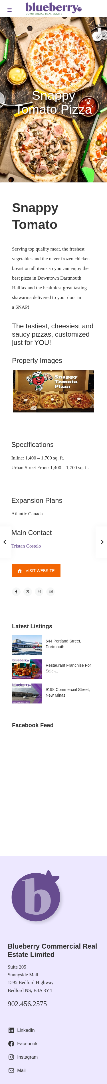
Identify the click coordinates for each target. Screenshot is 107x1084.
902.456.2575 (27, 1004)
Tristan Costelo (26, 546)
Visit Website (36, 570)
